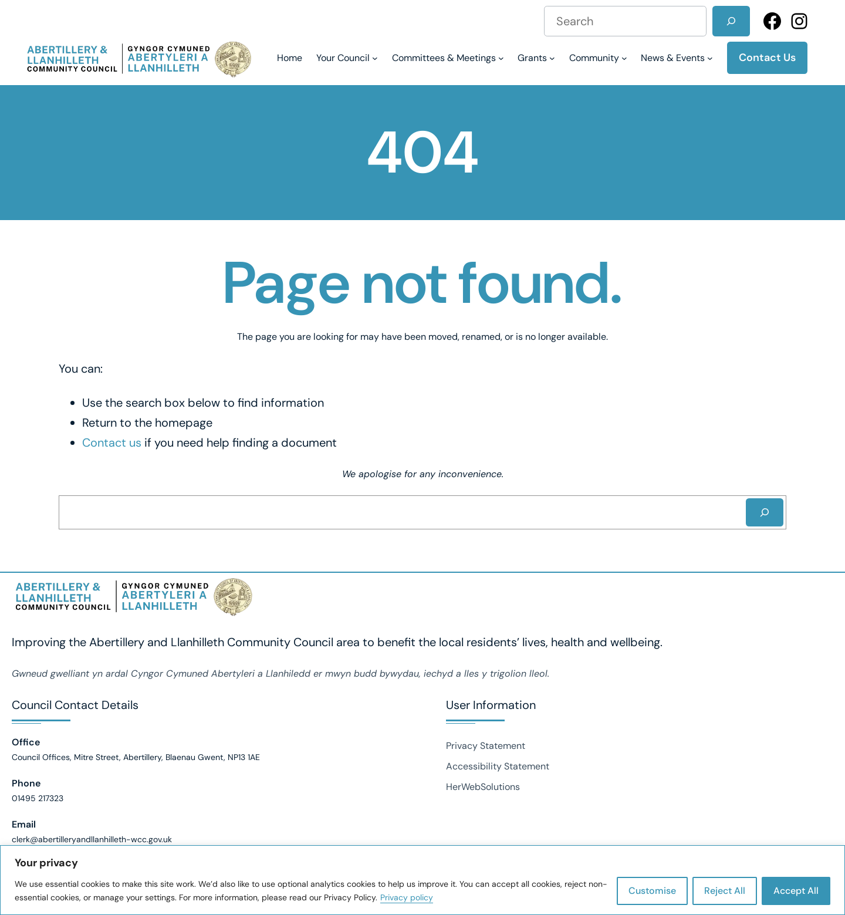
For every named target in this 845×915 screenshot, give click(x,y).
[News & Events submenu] (677, 57)
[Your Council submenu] (347, 57)
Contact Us (767, 57)
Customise (652, 890)
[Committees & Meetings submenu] (448, 57)
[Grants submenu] (536, 57)
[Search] (731, 21)
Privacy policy (406, 897)
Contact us (111, 442)
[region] (422, 880)
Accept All (796, 890)
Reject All (724, 890)
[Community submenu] (598, 57)
